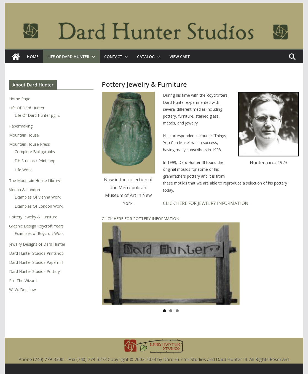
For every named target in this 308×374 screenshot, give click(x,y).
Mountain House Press (29, 144)
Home (33, 56)
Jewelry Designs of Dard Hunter (37, 244)
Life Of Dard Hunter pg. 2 (37, 115)
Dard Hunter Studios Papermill (36, 262)
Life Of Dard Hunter (68, 56)
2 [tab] (170, 310)
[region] (171, 263)
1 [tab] (164, 310)
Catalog (146, 56)
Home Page (19, 98)
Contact (113, 56)
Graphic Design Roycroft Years (36, 226)
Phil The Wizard (23, 280)
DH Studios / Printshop (35, 160)
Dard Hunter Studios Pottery (34, 271)
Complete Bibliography (35, 151)
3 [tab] (177, 310)
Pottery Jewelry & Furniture (33, 216)
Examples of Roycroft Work (39, 233)
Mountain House (24, 135)
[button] (92, 57)
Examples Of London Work (39, 206)
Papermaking (21, 126)
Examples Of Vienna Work (38, 197)
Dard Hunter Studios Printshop (36, 253)
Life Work (23, 169)
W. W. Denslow (22, 289)
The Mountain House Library (34, 180)
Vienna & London (24, 189)
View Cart (180, 56)
